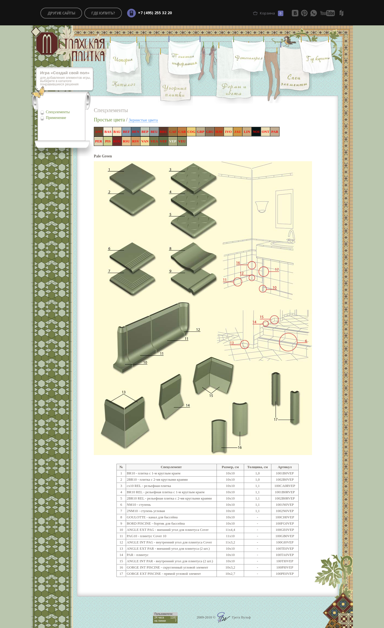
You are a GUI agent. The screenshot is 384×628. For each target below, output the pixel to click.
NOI (256, 132)
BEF (126, 132)
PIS (107, 141)
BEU (154, 132)
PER (98, 141)
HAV (219, 132)
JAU (237, 132)
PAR (274, 132)
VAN (145, 141)
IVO (228, 132)
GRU (210, 132)
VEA (154, 141)
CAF (172, 132)
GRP (200, 132)
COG (191, 132)
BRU (163, 132)
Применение (56, 118)
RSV (135, 141)
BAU (117, 132)
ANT (98, 132)
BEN (135, 132)
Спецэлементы (58, 112)
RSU (126, 141)
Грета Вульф (234, 617)
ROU (117, 141)
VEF (163, 141)
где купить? (103, 13)
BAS (107, 132)
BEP (145, 132)
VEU (182, 141)
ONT (265, 132)
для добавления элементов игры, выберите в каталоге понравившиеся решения (67, 78)
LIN (247, 132)
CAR (182, 132)
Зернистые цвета (143, 120)
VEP (172, 141)
